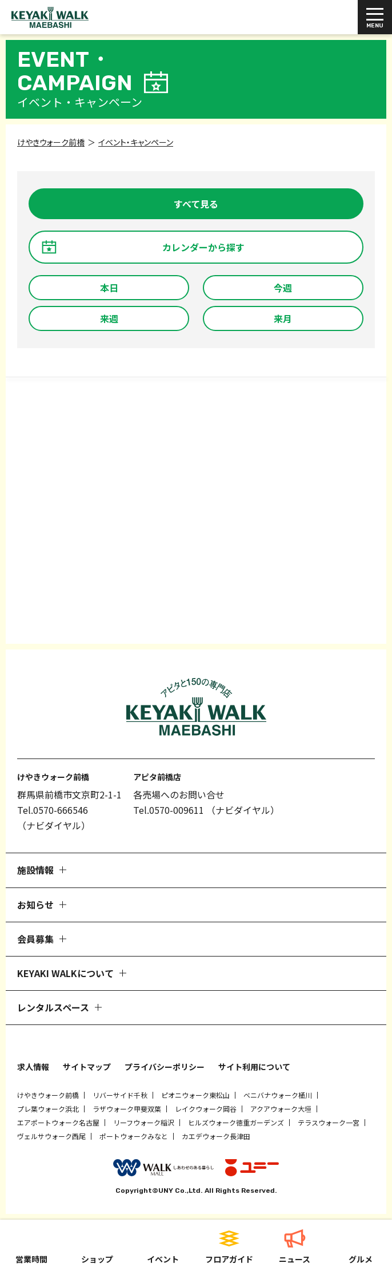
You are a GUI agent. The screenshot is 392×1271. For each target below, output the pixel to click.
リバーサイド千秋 (120, 1095)
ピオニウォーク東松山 (195, 1095)
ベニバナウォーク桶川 (277, 1095)
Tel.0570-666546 (52, 810)
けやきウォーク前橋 (48, 1095)
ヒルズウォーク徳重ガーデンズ (236, 1122)
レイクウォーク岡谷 (206, 1108)
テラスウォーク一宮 (328, 1122)
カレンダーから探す (203, 247)
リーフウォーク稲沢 (143, 1122)
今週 (283, 287)
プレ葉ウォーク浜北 (48, 1108)
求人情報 (33, 1066)
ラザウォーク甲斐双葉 (127, 1108)
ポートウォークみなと (133, 1136)
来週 (109, 318)
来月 (283, 318)
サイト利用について (254, 1066)
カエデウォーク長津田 (216, 1136)
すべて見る (196, 204)
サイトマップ (87, 1066)
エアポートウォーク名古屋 (58, 1122)
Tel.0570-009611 (168, 810)
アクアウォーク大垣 (280, 1108)
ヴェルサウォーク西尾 (51, 1136)
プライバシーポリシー (165, 1066)
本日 (109, 287)
